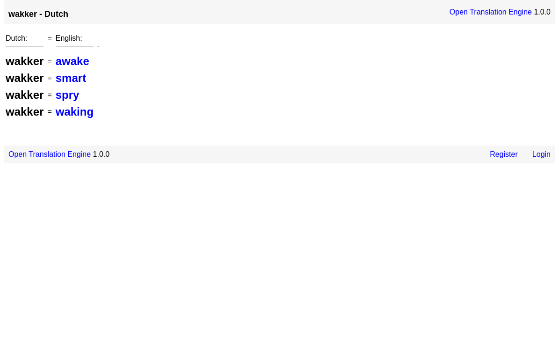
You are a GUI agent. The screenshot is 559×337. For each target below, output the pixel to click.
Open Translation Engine (491, 12)
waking (75, 111)
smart (71, 78)
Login (541, 154)
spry (68, 94)
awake (72, 61)
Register (504, 154)
